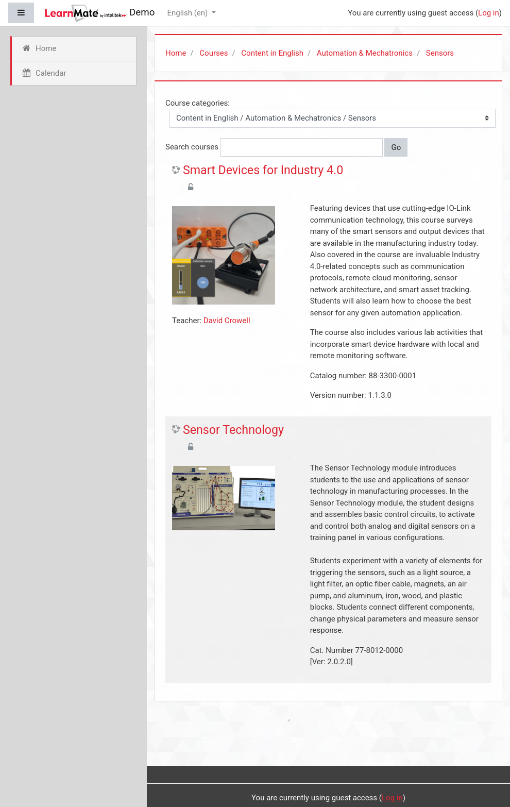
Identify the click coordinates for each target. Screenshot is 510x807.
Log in (488, 13)
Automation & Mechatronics (365, 53)
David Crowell (226, 320)
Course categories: (197, 103)
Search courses (191, 147)
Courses (213, 53)
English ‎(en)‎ (188, 13)
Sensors (440, 53)
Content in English (272, 53)
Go (396, 147)
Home (175, 53)
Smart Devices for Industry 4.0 (263, 170)
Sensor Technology (233, 430)
